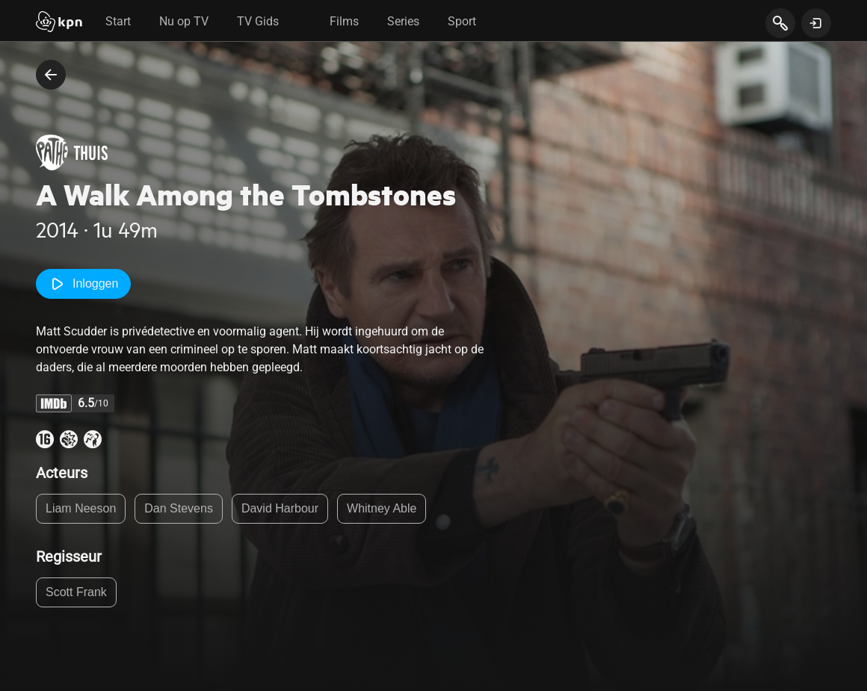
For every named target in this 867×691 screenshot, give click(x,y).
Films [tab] (344, 21)
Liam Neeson (81, 508)
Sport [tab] (462, 21)
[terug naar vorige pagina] (51, 75)
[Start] (59, 23)
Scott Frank (76, 592)
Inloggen (83, 284)
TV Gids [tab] (258, 21)
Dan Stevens (178, 508)
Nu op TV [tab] (184, 21)
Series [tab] (403, 21)
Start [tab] (118, 21)
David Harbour (279, 508)
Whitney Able (381, 508)
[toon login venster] (816, 23)
